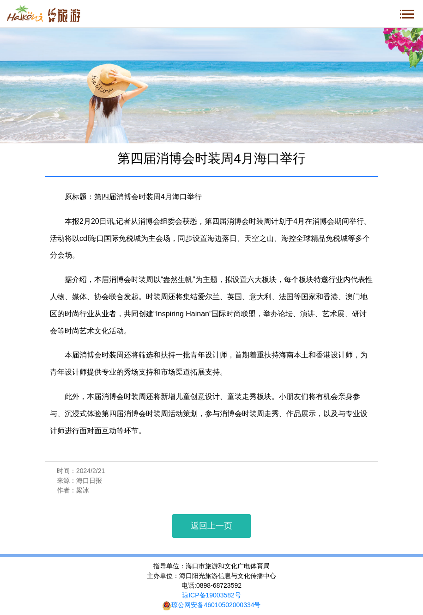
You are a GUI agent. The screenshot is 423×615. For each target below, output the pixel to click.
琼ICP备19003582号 (211, 595)
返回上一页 (211, 525)
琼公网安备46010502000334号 (211, 605)
